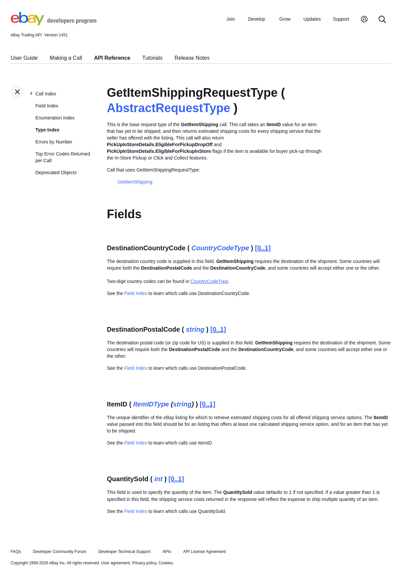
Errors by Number (53, 141)
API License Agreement (204, 551)
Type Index (47, 129)
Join (230, 19)
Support (341, 19)
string (195, 329)
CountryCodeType (220, 248)
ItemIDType (151, 404)
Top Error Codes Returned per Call (62, 157)
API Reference (112, 58)
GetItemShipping (135, 182)
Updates (312, 19)
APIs (167, 551)
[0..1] (263, 248)
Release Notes (192, 58)
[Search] (382, 20)
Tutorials (152, 58)
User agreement (115, 563)
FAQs (16, 551)
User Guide (24, 58)
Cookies (166, 563)
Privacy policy (144, 563)
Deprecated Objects (56, 172)
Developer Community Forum (59, 551)
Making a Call (66, 58)
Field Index (46, 105)
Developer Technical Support (124, 551)
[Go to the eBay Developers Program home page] (53, 23)
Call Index (45, 93)
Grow (284, 19)
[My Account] (364, 20)
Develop (256, 19)
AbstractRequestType (168, 108)
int (158, 479)
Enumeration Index (55, 117)
